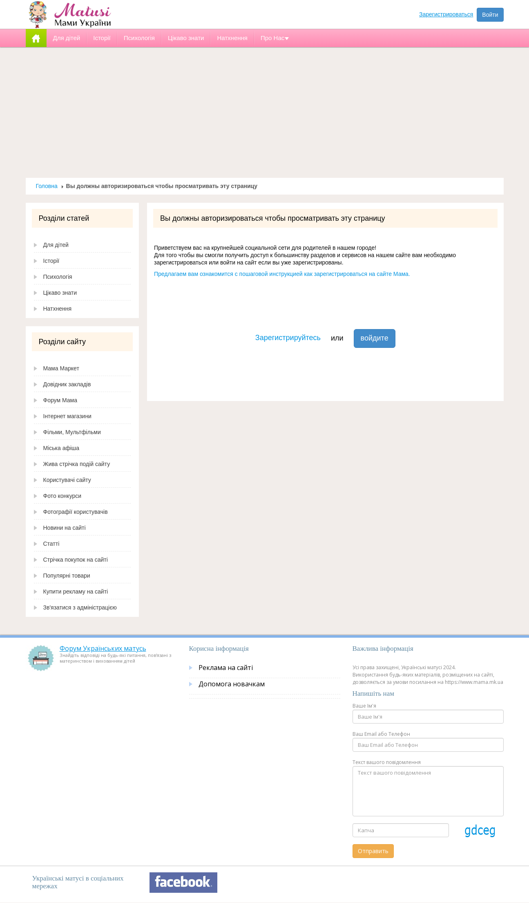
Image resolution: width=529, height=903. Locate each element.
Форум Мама (60, 400)
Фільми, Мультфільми (72, 432)
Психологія (57, 276)
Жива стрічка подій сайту (76, 464)
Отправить (373, 851)
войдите (374, 338)
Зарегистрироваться (446, 14)
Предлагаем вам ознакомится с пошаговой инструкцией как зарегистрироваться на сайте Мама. (282, 274)
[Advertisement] (265, 112)
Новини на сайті (64, 527)
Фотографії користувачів (75, 512)
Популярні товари (66, 575)
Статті (51, 543)
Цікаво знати (60, 292)
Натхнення (57, 308)
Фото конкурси (62, 496)
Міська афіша (61, 448)
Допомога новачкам (232, 684)
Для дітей (56, 245)
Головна (47, 186)
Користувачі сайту (67, 480)
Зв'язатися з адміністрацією (80, 607)
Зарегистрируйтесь (288, 337)
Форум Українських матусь (103, 648)
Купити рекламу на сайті (75, 591)
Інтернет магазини (67, 416)
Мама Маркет (61, 368)
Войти (490, 14)
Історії (51, 261)
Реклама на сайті (226, 667)
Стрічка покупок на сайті (75, 559)
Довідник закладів (67, 384)
